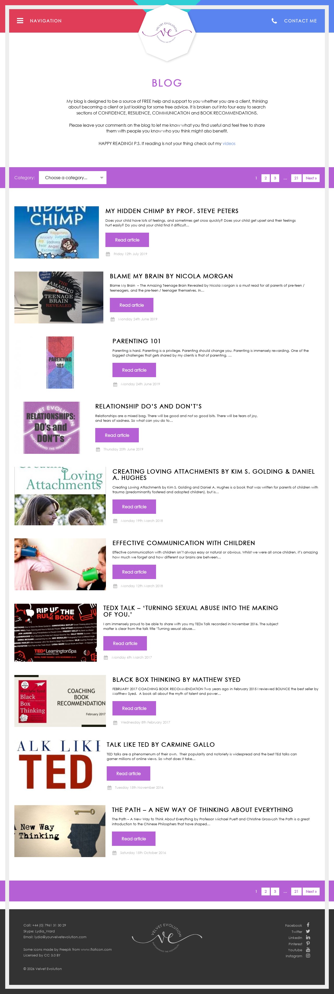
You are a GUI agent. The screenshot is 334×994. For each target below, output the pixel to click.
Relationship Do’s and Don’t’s (148, 406)
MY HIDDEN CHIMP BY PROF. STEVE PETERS (172, 210)
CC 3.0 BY (52, 955)
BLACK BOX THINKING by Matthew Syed (176, 679)
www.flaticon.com (96, 949)
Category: (25, 177)
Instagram (294, 956)
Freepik (65, 949)
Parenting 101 (136, 341)
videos (229, 143)
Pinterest (295, 944)
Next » (311, 178)
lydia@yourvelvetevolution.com (60, 937)
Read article (127, 240)
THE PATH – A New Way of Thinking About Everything (202, 809)
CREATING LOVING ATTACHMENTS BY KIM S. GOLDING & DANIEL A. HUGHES (213, 474)
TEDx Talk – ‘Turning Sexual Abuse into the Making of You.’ (190, 611)
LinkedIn (295, 938)
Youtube (295, 950)
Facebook (293, 925)
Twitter (297, 932)
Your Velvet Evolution (167, 32)
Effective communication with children (183, 542)
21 (296, 178)
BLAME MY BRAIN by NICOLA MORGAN (171, 276)
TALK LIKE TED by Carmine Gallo (161, 744)
